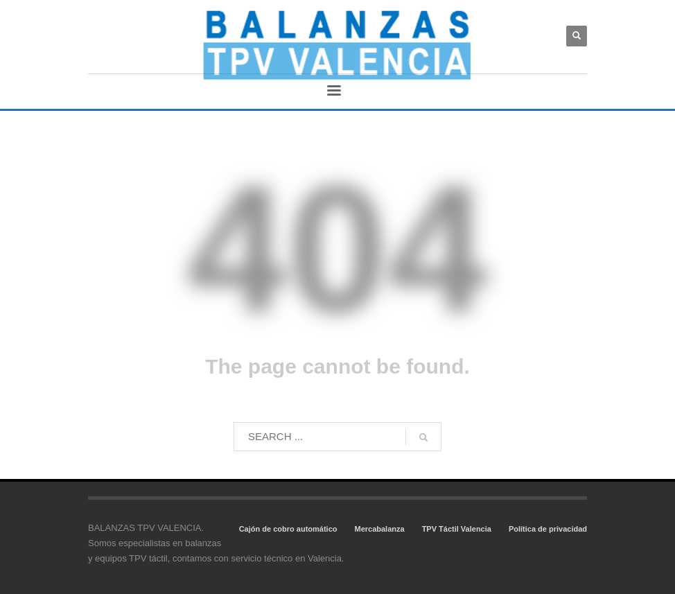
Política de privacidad (548, 529)
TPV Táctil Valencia (456, 529)
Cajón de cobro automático (288, 529)
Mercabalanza (379, 529)
